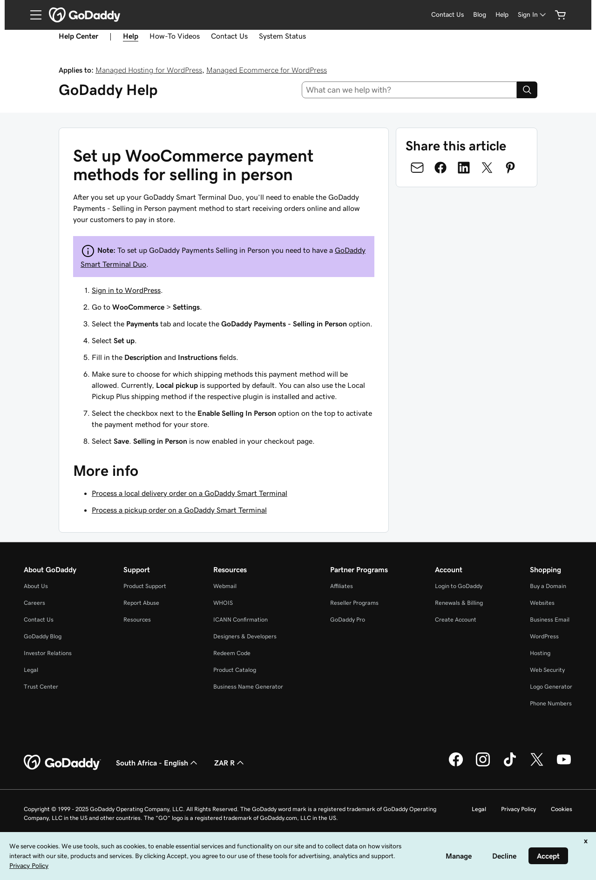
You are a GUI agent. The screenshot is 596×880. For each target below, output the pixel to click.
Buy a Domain (548, 586)
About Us (36, 586)
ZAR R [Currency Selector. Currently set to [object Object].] (230, 762)
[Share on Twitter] (487, 167)
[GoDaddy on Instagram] (482, 765)
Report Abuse (141, 603)
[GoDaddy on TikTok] (509, 765)
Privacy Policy (518, 809)
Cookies (561, 809)
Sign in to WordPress (126, 290)
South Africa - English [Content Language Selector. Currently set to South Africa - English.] (157, 762)
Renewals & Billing (459, 603)
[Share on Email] (417, 167)
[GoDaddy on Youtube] (563, 765)
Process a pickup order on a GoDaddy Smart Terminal (179, 510)
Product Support (144, 586)
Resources (137, 619)
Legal (31, 670)
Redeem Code (232, 653)
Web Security (547, 670)
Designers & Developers (245, 636)
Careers (34, 603)
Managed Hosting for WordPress (148, 70)
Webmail (225, 586)
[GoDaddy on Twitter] (536, 765)
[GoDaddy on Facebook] (455, 765)
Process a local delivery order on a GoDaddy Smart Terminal (189, 493)
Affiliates (341, 586)
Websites (542, 603)
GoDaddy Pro (347, 619)
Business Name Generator (248, 687)
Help (130, 36)
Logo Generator (551, 687)
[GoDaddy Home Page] (62, 763)
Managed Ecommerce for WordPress (266, 70)
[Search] (527, 89)
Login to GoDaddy (458, 586)
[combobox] (409, 90)
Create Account (455, 619)
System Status (282, 36)
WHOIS (223, 603)
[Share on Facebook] (440, 167)
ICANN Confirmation (240, 619)
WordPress (544, 636)
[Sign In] (532, 14)
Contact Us (229, 36)
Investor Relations (48, 653)
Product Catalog (234, 670)
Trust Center (41, 687)
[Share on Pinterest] (510, 167)
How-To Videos (174, 36)
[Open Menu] (32, 15)
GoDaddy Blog (42, 636)
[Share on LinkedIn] (463, 167)
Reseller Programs (354, 603)
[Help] (502, 14)
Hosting (540, 653)
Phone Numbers (551, 703)
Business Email (549, 619)
